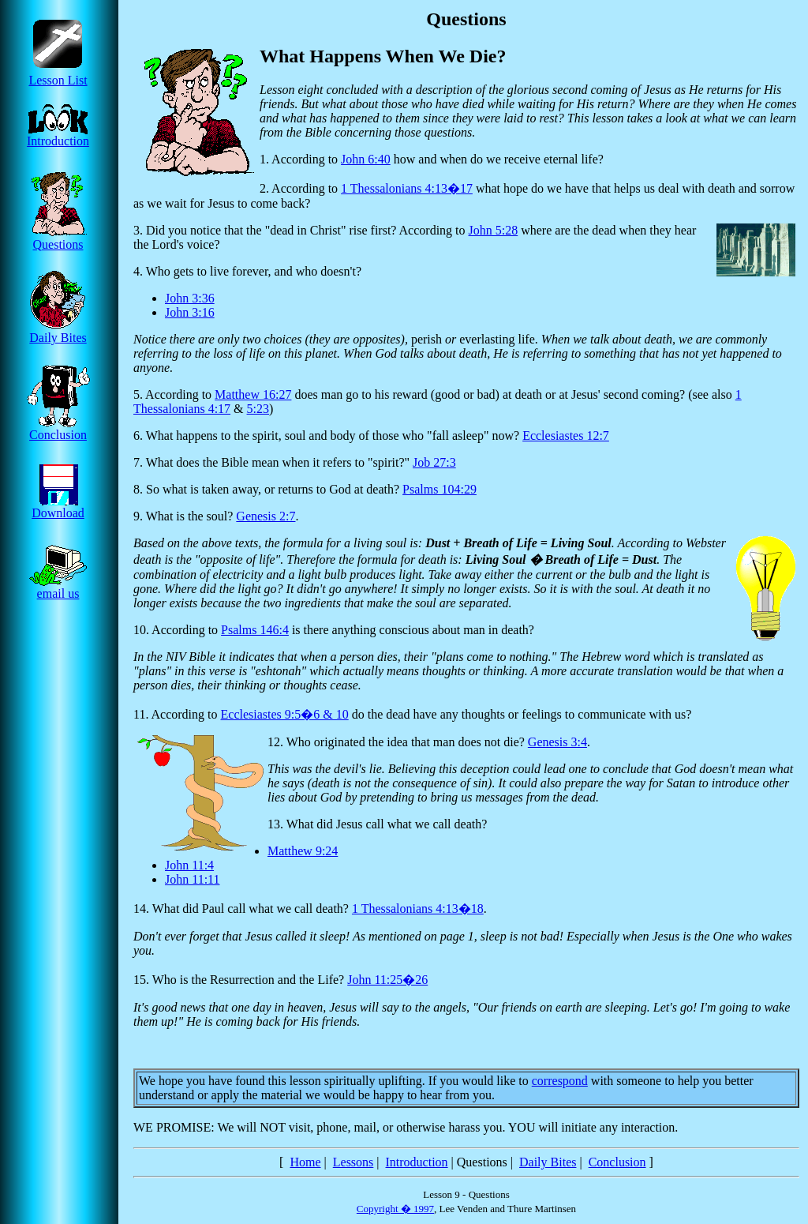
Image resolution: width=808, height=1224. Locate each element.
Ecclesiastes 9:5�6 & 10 (285, 714)
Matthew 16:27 (253, 394)
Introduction (58, 135)
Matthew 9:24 (302, 851)
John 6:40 (366, 159)
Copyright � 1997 (395, 1209)
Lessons (353, 1162)
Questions (58, 239)
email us (58, 588)
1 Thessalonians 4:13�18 (418, 908)
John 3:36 (190, 298)
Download (58, 507)
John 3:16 (190, 312)
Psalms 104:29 (439, 489)
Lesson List (58, 74)
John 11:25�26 (387, 979)
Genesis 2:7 (265, 516)
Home (305, 1162)
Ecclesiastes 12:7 (565, 435)
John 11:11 (192, 879)
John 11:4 (189, 865)
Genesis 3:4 (557, 742)
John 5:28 (493, 230)
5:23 (258, 408)
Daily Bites (58, 332)
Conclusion (58, 429)
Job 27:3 (434, 462)
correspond (560, 1080)
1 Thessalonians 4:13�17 (407, 188)
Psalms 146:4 (255, 629)
